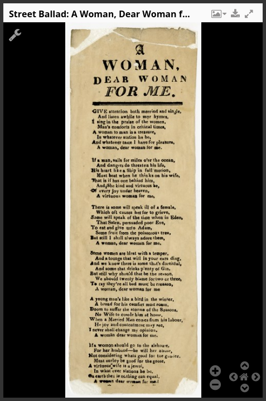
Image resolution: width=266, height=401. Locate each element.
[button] (218, 16)
